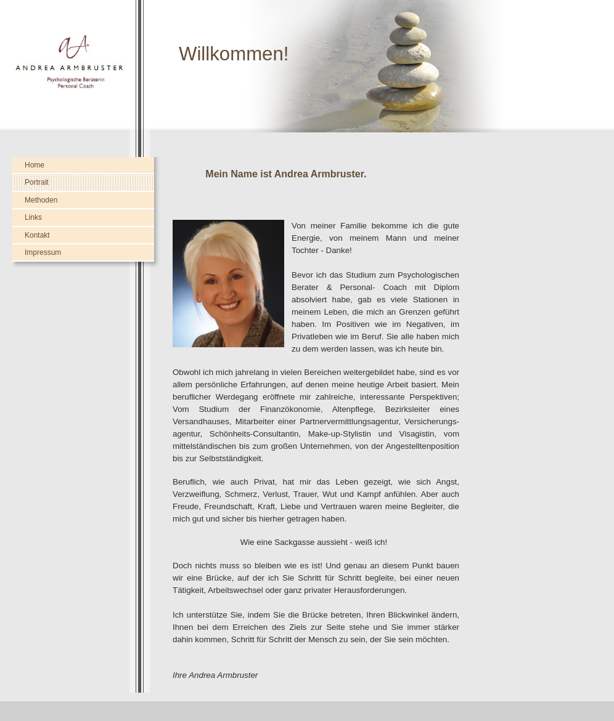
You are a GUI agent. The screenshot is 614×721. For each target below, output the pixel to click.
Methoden (41, 200)
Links (33, 217)
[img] (307, 66)
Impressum (43, 252)
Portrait (37, 182)
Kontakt (37, 235)
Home (34, 165)
